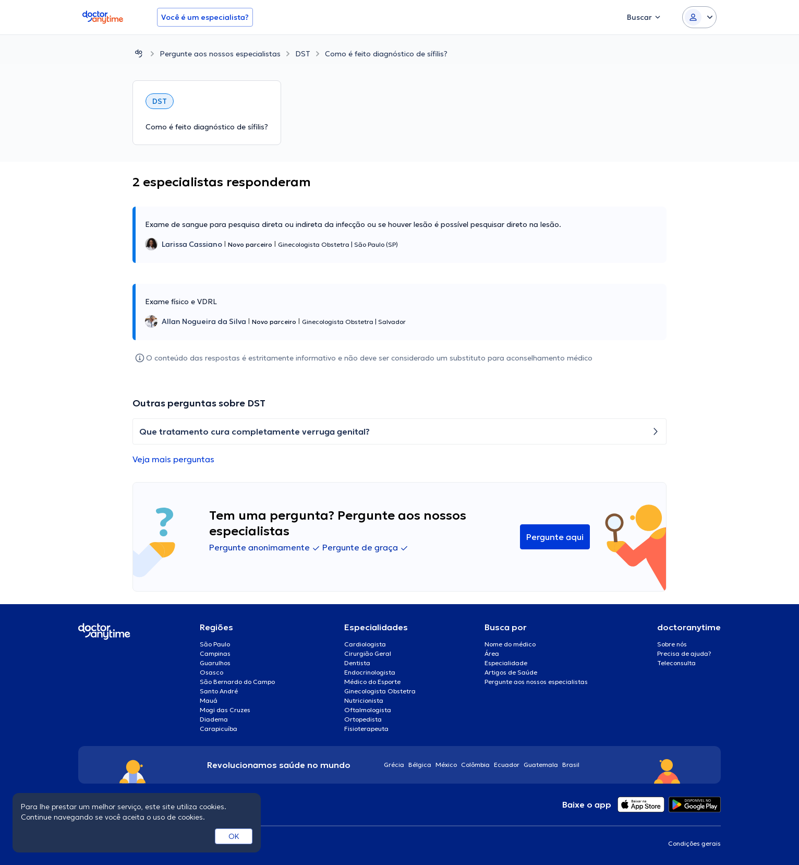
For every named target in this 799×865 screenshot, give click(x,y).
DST (302, 53)
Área (492, 653)
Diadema (214, 719)
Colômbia (475, 764)
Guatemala (541, 764)
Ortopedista (363, 719)
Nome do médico (510, 644)
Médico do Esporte (372, 682)
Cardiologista (365, 644)
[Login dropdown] (699, 17)
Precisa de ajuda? (684, 653)
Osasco (211, 672)
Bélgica (419, 764)
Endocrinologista (369, 672)
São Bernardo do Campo (237, 682)
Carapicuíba (218, 728)
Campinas (215, 653)
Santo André (219, 691)
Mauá (208, 700)
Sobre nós (672, 644)
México (446, 764)
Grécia (394, 764)
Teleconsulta (676, 663)
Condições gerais (694, 843)
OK (233, 836)
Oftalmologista (367, 710)
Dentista (357, 663)
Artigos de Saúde (511, 672)
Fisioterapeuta (366, 728)
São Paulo (215, 644)
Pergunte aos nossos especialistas (220, 53)
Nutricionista (363, 700)
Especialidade (506, 663)
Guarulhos (215, 663)
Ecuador (506, 764)
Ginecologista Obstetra (380, 691)
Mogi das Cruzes (225, 710)
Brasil (570, 764)
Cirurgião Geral (367, 653)
